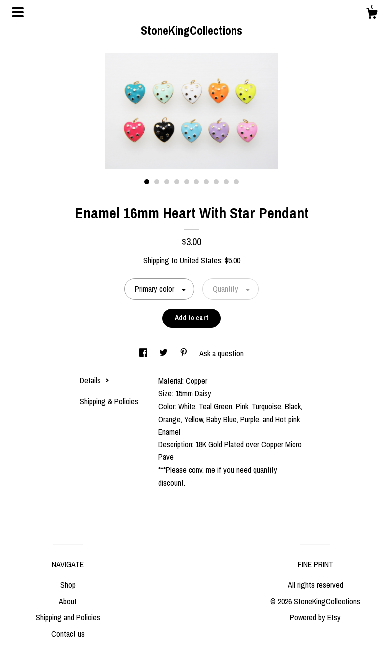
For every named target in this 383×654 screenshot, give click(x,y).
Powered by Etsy (315, 617)
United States (200, 260)
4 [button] (176, 181)
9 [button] (226, 181)
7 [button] (206, 181)
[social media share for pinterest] (185, 353)
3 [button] (166, 181)
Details (94, 380)
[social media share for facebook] (144, 353)
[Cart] (371, 14)
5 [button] (186, 181)
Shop (68, 584)
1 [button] (146, 181)
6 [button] (196, 181)
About (68, 601)
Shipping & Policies (109, 401)
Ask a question (221, 353)
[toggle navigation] (18, 12)
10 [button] (236, 181)
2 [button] (156, 181)
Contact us (68, 633)
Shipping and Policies (68, 617)
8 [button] (216, 181)
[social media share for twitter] (164, 353)
